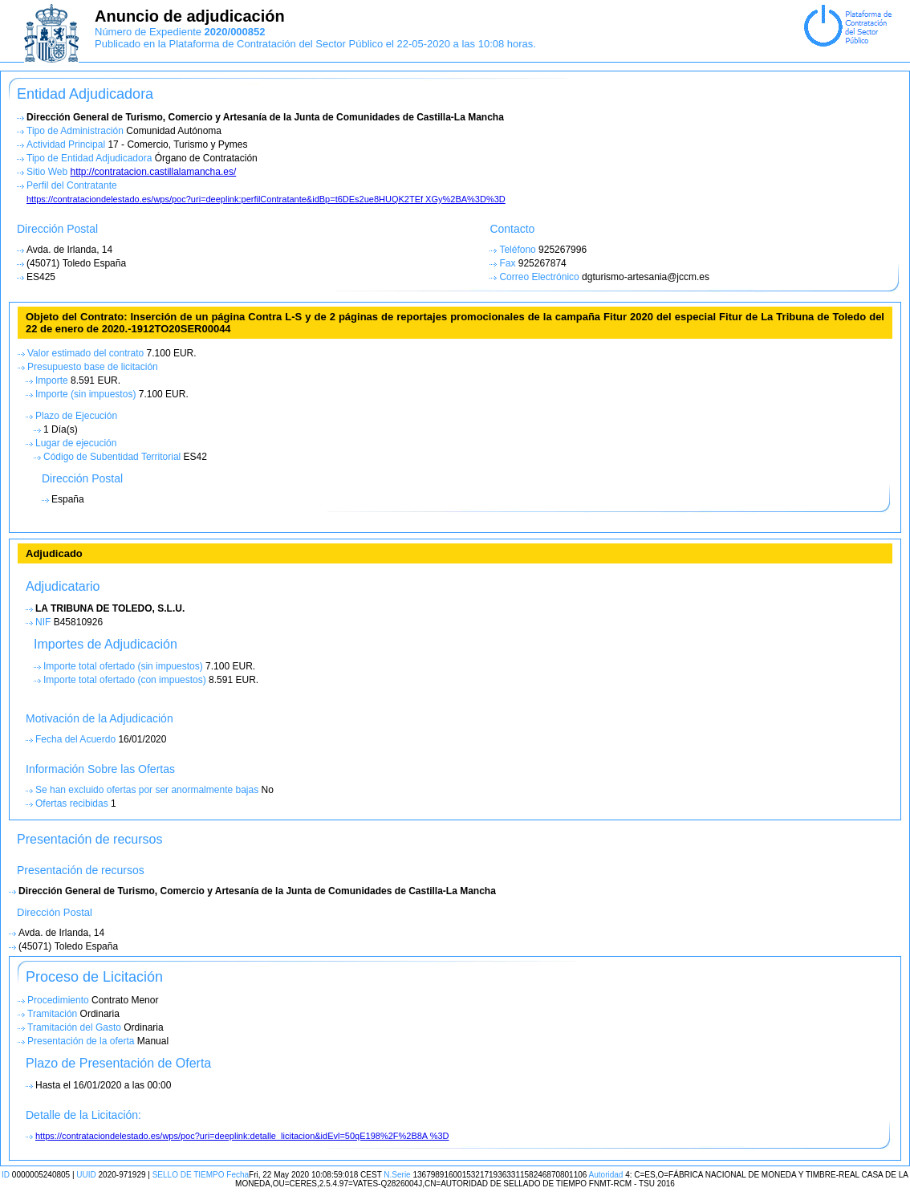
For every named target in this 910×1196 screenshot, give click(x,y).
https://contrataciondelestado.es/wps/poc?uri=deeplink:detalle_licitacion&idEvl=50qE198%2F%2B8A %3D (242, 1136)
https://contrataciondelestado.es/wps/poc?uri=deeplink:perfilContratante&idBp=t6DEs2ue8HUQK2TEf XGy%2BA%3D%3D (266, 199)
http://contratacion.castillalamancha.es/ (153, 171)
